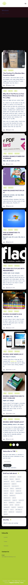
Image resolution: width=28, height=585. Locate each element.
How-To (10, 91)
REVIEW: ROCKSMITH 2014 (12, 314)
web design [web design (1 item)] (19, 509)
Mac (16, 91)
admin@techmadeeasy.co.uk (9, 557)
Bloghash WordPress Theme (16, 583)
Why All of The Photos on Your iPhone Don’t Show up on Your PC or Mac (13, 96)
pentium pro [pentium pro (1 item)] (7, 498)
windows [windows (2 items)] (11, 512)
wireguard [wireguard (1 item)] (19, 512)
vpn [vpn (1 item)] (11, 509)
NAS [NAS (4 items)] (11, 493)
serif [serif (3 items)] (11, 505)
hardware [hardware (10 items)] (7, 486)
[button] (17, 444)
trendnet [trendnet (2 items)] (20, 507)
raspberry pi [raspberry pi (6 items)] (7, 500)
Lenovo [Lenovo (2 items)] (6, 491)
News (16, 230)
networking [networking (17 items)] (18, 493)
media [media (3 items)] (6, 493)
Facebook (5, 545)
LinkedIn (5, 537)
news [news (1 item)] (5, 495)
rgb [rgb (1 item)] (5, 502)
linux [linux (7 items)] (12, 491)
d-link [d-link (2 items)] (11, 479)
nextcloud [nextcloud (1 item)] (12, 495)
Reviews (10, 153)
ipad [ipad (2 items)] (11, 488)
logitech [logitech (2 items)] (18, 491)
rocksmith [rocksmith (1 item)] (11, 502)
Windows (11, 70)
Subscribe (7, 465)
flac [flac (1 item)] (12, 481)
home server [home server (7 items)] (15, 486)
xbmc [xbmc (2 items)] (5, 514)
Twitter (4, 541)
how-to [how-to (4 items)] (6, 488)
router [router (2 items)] (18, 502)
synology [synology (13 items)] (6, 507)
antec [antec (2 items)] (6, 477)
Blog (5, 70)
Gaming (10, 311)
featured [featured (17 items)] (6, 481)
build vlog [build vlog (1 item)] (12, 477)
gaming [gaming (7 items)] (19, 481)
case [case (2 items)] (19, 477)
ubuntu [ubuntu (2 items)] (6, 509)
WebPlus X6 (13, 361)
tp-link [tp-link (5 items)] (14, 507)
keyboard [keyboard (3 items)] (18, 488)
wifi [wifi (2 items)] (5, 512)
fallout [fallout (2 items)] (18, 479)
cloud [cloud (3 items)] (6, 479)
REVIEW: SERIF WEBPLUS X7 (13, 354)
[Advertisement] (14, 32)
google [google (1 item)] (14, 484)
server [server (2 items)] (17, 505)
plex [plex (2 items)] (14, 498)
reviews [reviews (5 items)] (21, 500)
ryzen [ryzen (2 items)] (6, 505)
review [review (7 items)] (15, 500)
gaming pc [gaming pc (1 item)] (7, 484)
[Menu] (25, 3)
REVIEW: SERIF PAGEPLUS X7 (13, 422)
